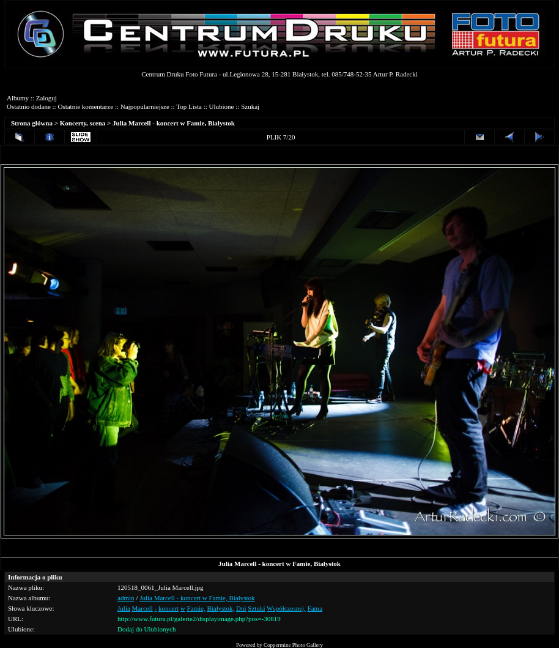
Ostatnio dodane (29, 106)
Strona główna (32, 123)
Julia (123, 608)
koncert (168, 608)
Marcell (142, 608)
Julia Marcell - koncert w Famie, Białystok (174, 123)
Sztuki (256, 608)
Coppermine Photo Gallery (293, 645)
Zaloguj (46, 98)
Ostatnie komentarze (85, 106)
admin (126, 597)
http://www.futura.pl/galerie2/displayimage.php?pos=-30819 (199, 618)
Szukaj (250, 106)
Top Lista (189, 106)
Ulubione (221, 106)
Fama (315, 608)
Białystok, (220, 608)
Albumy (18, 98)
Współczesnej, (286, 608)
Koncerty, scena (83, 123)
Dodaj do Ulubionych (146, 629)
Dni (241, 608)
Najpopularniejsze (144, 106)
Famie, (196, 608)
